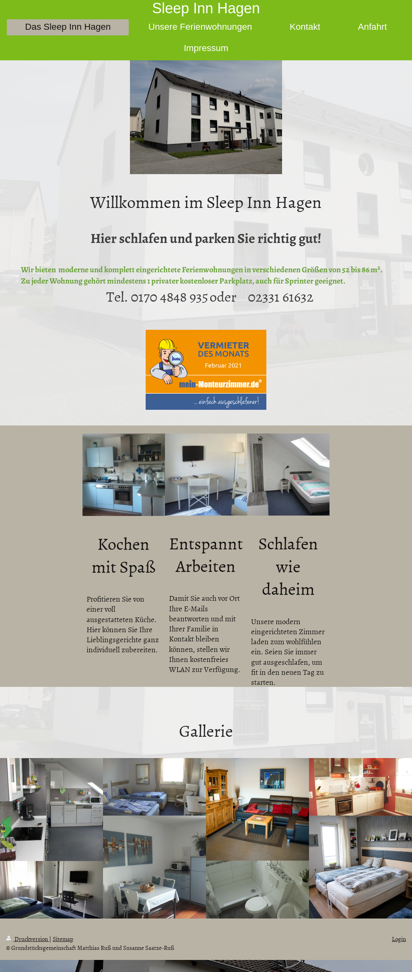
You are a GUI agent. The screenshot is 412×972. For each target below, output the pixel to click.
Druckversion (27, 938)
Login (399, 938)
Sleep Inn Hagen (206, 8)
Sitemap (63, 938)
